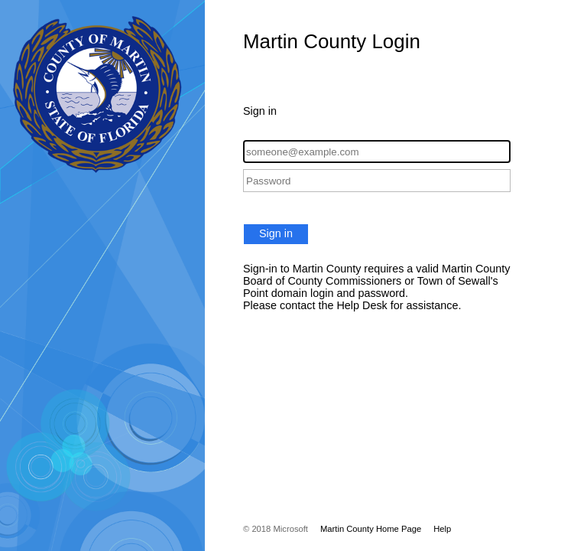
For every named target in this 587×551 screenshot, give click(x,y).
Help (442, 528)
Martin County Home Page (370, 528)
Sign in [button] (276, 233)
